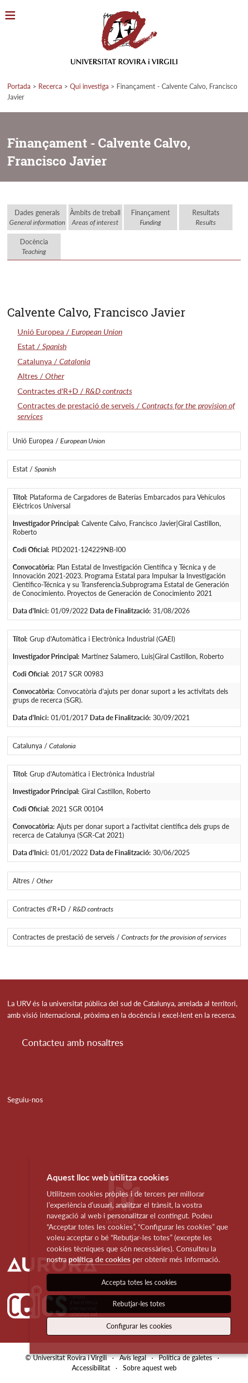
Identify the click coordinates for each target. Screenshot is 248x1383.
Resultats (205, 217)
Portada (19, 86)
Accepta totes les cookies (139, 1282)
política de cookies (99, 1259)
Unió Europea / (69, 331)
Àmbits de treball (95, 217)
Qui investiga (89, 86)
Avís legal (132, 1357)
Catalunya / (53, 361)
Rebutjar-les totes (139, 1303)
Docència (34, 246)
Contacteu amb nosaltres (72, 1042)
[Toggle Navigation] (10, 16)
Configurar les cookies (139, 1326)
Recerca (50, 86)
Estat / (41, 346)
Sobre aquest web (150, 1368)
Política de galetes (185, 1357)
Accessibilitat (91, 1368)
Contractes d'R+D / (74, 390)
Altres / (40, 375)
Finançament (150, 217)
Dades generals (37, 217)
